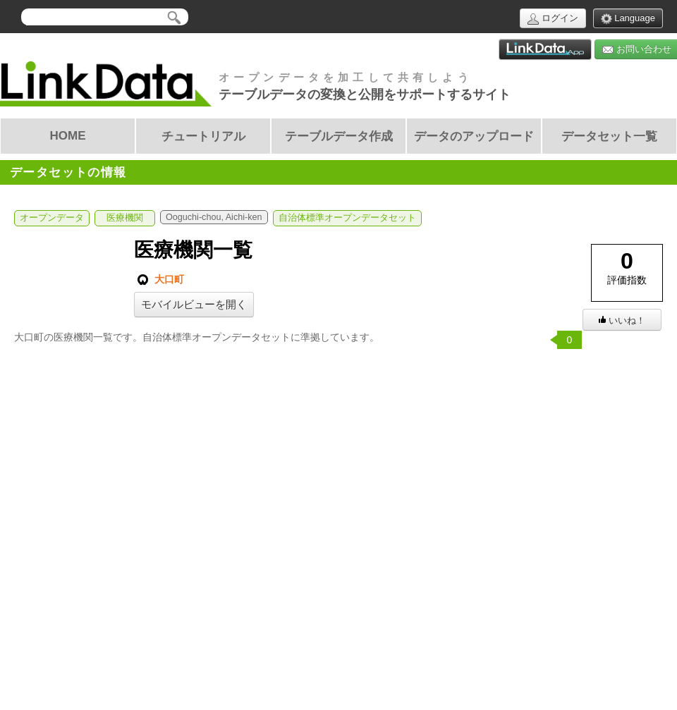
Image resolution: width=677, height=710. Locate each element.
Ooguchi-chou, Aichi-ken (214, 217)
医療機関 (124, 218)
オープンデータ (52, 218)
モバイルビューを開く (194, 304)
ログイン (552, 19)
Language (628, 19)
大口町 (159, 279)
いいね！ (622, 320)
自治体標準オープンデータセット (347, 218)
